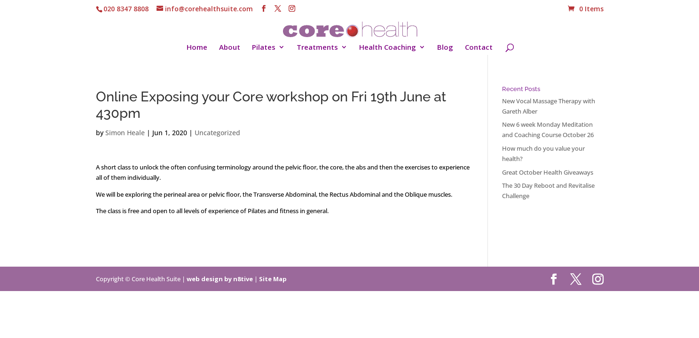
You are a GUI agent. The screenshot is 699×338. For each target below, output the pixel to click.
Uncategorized (217, 132)
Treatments (317, 48)
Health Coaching (387, 48)
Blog (445, 48)
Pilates (263, 48)
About (229, 48)
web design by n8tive (220, 279)
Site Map (273, 279)
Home (197, 48)
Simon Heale (125, 132)
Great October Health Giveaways (547, 172)
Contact (479, 48)
